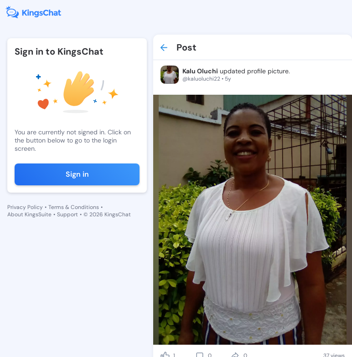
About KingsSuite (29, 214)
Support (67, 214)
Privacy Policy (25, 207)
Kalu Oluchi (200, 71)
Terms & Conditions (73, 207)
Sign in (77, 174)
